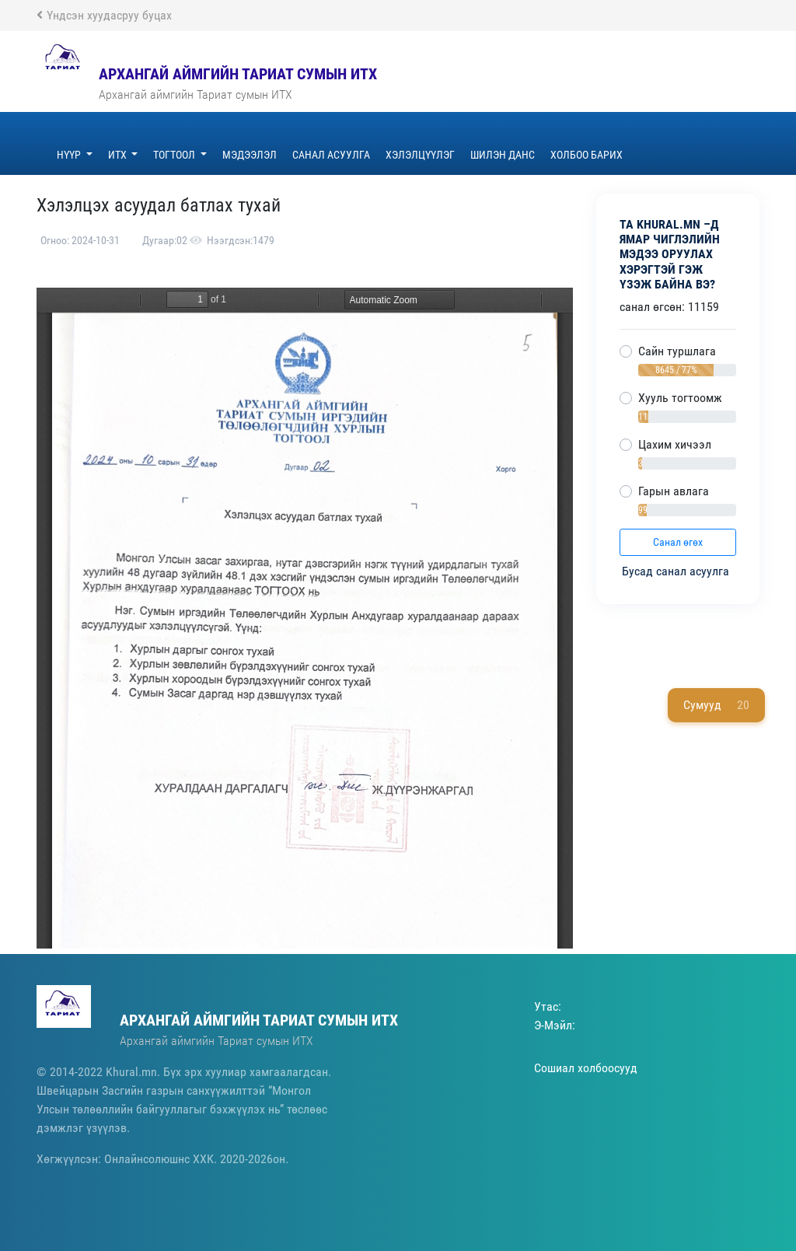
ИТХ (118, 155)
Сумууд (716, 705)
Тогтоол (175, 155)
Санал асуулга (331, 155)
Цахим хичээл (674, 444)
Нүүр (70, 155)
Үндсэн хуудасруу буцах (104, 15)
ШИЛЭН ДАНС (502, 155)
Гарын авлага (673, 491)
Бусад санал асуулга (677, 571)
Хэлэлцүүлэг (420, 155)
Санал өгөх (678, 542)
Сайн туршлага (677, 351)
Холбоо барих (586, 155)
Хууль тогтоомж (680, 397)
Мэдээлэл (249, 155)
